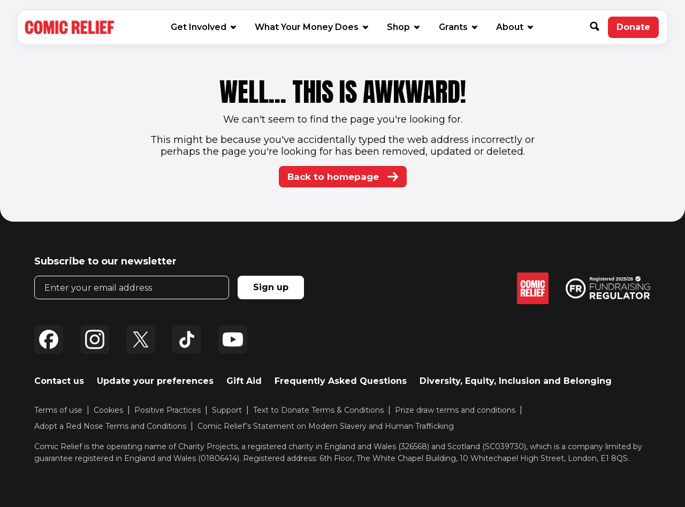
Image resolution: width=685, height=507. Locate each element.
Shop (402, 26)
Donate (637, 30)
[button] (599, 27)
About (514, 27)
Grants (457, 27)
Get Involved (203, 27)
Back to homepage (343, 177)
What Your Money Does (311, 27)
